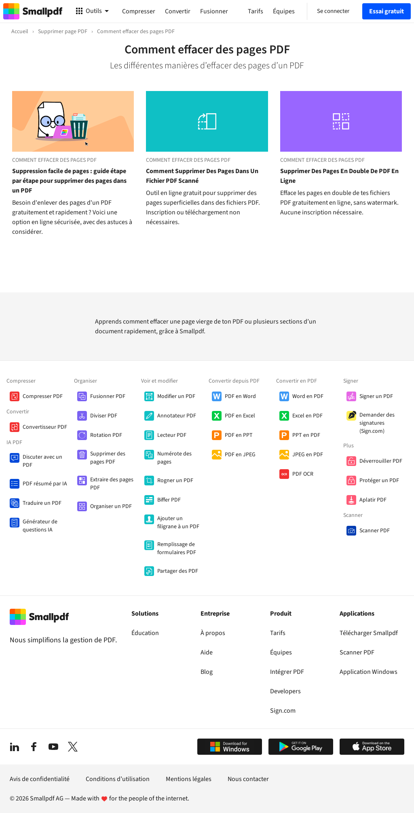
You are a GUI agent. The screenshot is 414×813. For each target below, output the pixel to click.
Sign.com (283, 710)
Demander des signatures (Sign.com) (377, 423)
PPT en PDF (306, 435)
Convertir (177, 11)
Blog (207, 671)
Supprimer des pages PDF (107, 458)
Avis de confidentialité (40, 779)
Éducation (145, 633)
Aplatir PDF (373, 500)
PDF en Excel (240, 416)
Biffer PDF (169, 500)
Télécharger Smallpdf (369, 633)
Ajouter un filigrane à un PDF (178, 522)
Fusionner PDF (107, 396)
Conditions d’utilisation (118, 779)
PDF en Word (240, 396)
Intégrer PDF (287, 671)
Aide (207, 652)
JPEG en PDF (307, 455)
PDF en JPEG (240, 455)
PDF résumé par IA (45, 484)
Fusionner (214, 11)
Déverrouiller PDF (380, 461)
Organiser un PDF (111, 506)
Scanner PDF (374, 531)
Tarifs (277, 633)
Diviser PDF (103, 416)
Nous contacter (248, 779)
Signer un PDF (376, 396)
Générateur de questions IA (40, 526)
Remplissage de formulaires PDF (176, 548)
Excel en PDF (307, 416)
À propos (213, 633)
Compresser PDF (43, 396)
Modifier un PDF (176, 396)
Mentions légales (188, 779)
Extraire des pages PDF (111, 484)
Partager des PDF (177, 571)
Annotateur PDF (176, 416)
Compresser (138, 11)
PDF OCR (302, 474)
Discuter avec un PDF (42, 461)
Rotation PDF (106, 435)
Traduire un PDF (42, 503)
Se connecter (333, 11)
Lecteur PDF (171, 435)
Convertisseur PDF (45, 427)
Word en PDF (307, 396)
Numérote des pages (174, 458)
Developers (285, 691)
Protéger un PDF (379, 480)
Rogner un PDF (175, 480)
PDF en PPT (239, 435)
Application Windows (368, 671)
